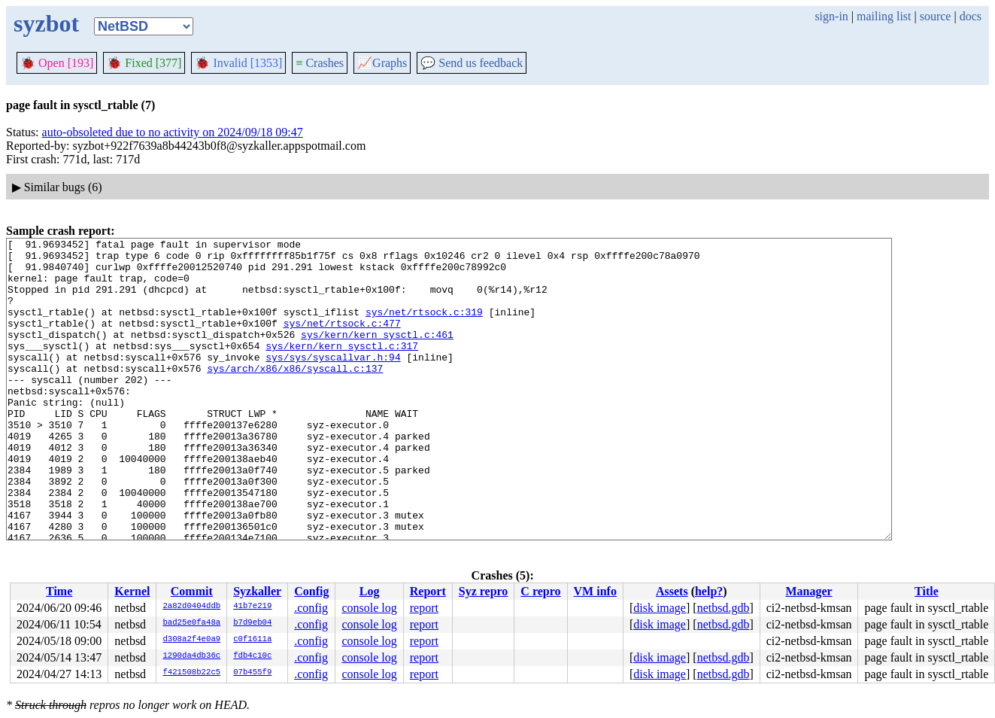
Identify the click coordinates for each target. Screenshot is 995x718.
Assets (672, 591)
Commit (192, 591)
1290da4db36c (191, 656)
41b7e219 (252, 606)
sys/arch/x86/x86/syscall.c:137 (295, 395)
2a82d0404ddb (191, 606)
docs (970, 16)
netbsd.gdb (723, 607)
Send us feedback (471, 62)
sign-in (831, 16)
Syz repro (483, 591)
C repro (540, 591)
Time (59, 591)
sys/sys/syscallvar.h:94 (332, 381)
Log (369, 591)
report (424, 607)
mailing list (884, 16)
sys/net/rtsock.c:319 (424, 327)
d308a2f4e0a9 (191, 639)
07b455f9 (252, 673)
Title (927, 591)
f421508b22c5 (191, 673)
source (935, 16)
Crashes (320, 62)
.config (311, 607)
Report (428, 591)
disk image (659, 607)
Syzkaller (257, 591)
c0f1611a (252, 639)
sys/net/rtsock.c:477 (342, 341)
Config (311, 591)
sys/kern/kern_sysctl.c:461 (377, 354)
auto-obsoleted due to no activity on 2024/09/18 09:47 (172, 132)
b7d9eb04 (252, 623)
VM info (595, 591)
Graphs (382, 62)
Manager (808, 591)
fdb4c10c (252, 656)
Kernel (132, 591)
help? (709, 591)
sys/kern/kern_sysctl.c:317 (341, 368)
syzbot (46, 23)
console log (368, 607)
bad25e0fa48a (191, 623)
